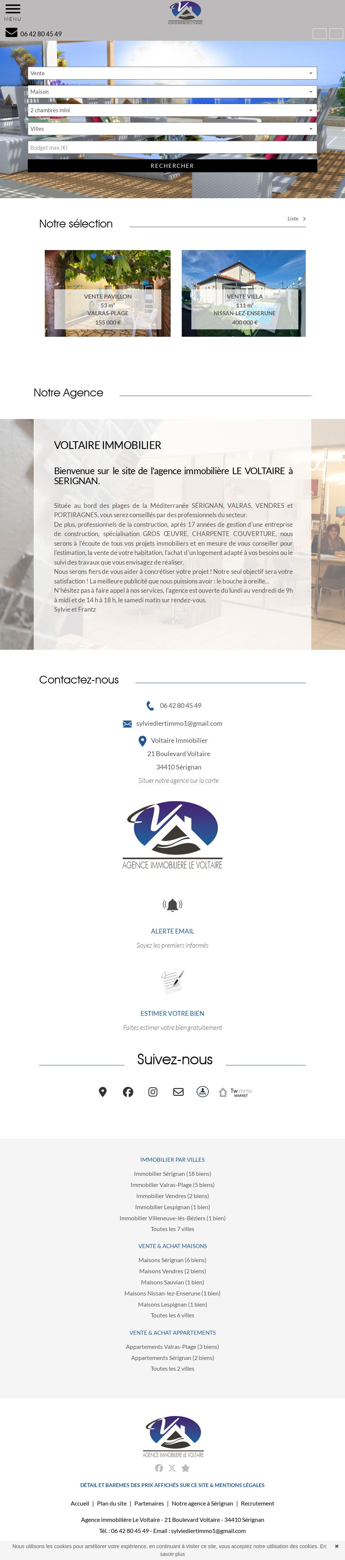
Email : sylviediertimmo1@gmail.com (199, 1530)
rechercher (172, 165)
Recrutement (257, 1503)
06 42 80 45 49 (173, 705)
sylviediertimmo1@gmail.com (172, 723)
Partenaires (149, 1503)
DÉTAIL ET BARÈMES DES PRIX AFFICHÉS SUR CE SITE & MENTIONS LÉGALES (172, 1485)
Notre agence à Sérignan (202, 1503)
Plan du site (112, 1503)
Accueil (80, 1503)
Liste (297, 218)
